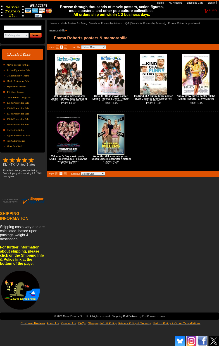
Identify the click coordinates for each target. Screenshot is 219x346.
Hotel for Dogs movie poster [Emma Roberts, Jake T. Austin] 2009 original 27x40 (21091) (68, 99)
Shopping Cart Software (125, 315)
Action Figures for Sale (18, 70)
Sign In (211, 2)
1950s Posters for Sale (18, 102)
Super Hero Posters (16, 86)
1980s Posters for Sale (18, 119)
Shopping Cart (194, 2)
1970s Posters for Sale (18, 113)
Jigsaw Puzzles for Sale (18, 135)
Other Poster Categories (19, 97)
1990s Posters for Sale (18, 124)
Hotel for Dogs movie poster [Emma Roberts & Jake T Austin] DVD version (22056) (111, 99)
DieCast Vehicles (15, 130)
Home (160, 2)
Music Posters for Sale (18, 81)
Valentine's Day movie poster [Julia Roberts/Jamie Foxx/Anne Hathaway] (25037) (68, 159)
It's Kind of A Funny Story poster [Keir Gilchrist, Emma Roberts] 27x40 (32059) (153, 99)
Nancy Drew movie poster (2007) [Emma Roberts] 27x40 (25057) (196, 97)
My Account (175, 2)
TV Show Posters (15, 92)
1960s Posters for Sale (18, 108)
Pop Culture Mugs (16, 140)
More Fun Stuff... (15, 146)
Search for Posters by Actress (105, 23)
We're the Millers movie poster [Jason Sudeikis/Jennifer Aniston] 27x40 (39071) (111, 159)
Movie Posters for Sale (18, 64)
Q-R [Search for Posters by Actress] (144, 23)
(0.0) (213, 10)
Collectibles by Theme (18, 75)
